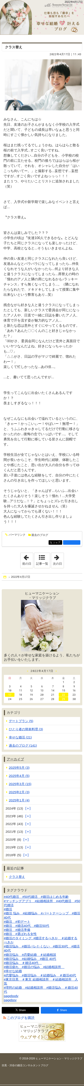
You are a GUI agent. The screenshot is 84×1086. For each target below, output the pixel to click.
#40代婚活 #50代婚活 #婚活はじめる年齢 (36, 896)
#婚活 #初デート (17, 921)
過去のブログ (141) (23, 745)
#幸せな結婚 (13, 971)
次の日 (58, 559)
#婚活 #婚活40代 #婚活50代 (26, 925)
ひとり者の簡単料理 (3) (26, 729)
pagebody (11, 996)
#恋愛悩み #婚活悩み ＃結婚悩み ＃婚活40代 (40, 975)
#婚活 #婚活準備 (17, 930)
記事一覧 (42, 563)
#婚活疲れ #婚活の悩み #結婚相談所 (34, 967)
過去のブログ (39, 535)
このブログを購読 (21, 1018)
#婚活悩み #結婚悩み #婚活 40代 (30, 959)
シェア (57, 543)
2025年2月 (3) (19, 792)
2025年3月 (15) (20, 784)
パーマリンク (16, 535)
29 (63, 699)
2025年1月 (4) (19, 800)
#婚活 (8, 909)
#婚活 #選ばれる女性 (20, 934)
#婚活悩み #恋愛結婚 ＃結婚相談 (30, 954)
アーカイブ (15, 759)
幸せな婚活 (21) (20, 737)
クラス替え (13, 47)
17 (9, 694)
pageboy (10, 1000)
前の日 (27, 559)
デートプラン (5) (21, 721)
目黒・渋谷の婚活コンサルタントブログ (25, 1065)
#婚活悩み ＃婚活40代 (23, 963)
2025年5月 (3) (19, 767)
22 (63, 694)
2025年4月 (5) (19, 776)
